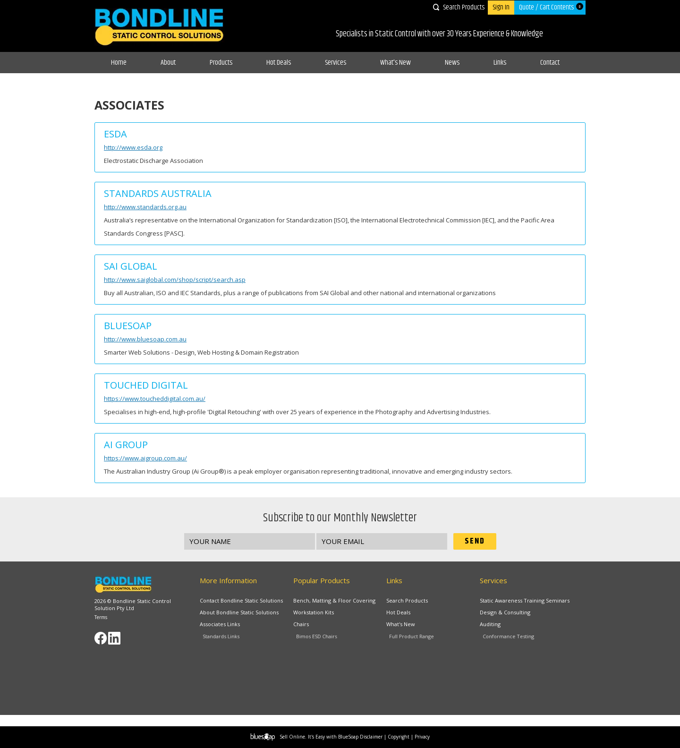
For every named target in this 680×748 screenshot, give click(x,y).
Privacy (422, 736)
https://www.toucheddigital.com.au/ (154, 398)
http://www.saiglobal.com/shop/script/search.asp (175, 279)
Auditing (500, 626)
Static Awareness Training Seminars (525, 600)
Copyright (398, 736)
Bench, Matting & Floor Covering (334, 600)
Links (499, 62)
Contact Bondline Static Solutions (241, 600)
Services (335, 62)
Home (119, 62)
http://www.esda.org (133, 147)
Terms (100, 617)
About (168, 62)
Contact (550, 62)
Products (221, 62)
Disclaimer (371, 736)
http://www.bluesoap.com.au (145, 339)
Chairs (312, 626)
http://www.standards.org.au (145, 207)
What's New (395, 62)
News (452, 62)
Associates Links (227, 626)
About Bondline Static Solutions (240, 612)
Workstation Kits (315, 612)
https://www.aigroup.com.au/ (145, 458)
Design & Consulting (506, 612)
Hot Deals (278, 62)
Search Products (463, 7)
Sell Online (292, 736)
